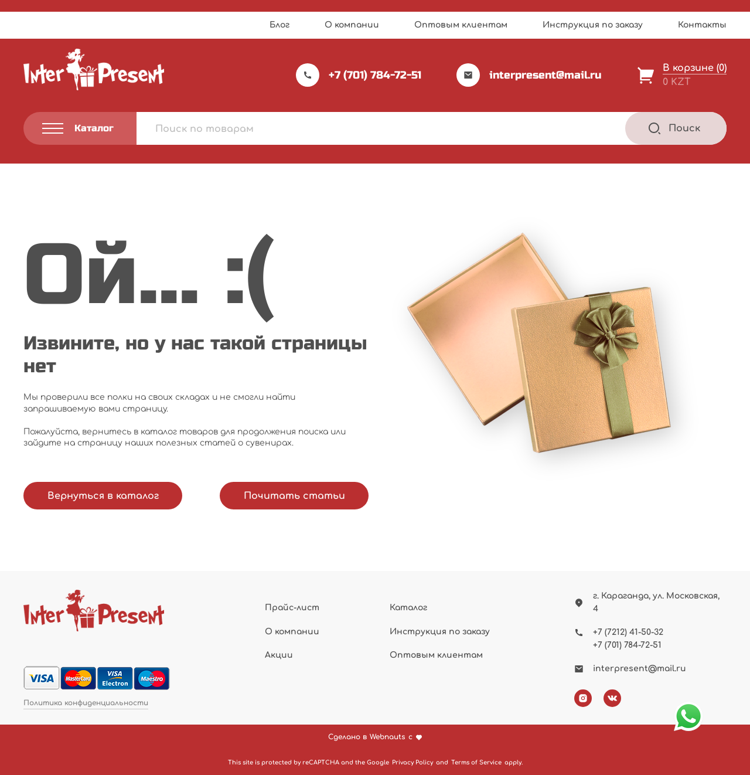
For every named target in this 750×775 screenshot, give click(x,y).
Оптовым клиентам (460, 25)
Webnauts (387, 737)
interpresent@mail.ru (529, 75)
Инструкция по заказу (593, 25)
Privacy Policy (412, 762)
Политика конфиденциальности (85, 703)
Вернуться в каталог (103, 496)
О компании (352, 25)
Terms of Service (476, 762)
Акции (279, 655)
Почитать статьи (294, 496)
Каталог (408, 607)
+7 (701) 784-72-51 (358, 75)
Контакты (702, 25)
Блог (279, 25)
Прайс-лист (292, 607)
